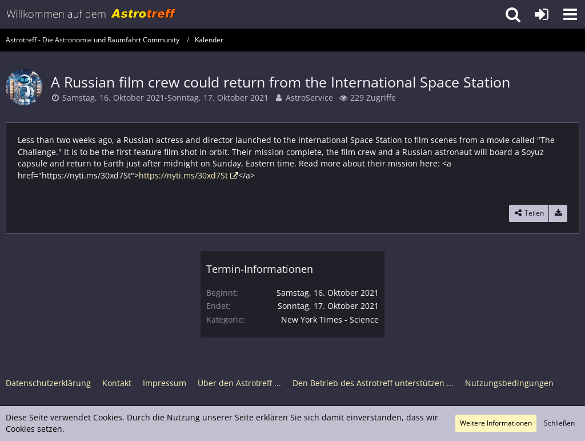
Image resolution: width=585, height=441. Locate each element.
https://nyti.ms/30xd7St (183, 175)
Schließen (559, 423)
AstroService (309, 97)
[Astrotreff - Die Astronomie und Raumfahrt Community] (91, 14)
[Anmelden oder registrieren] (541, 14)
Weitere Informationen (496, 423)
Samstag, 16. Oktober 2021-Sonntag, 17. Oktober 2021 (165, 97)
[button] (570, 14)
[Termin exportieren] (558, 213)
